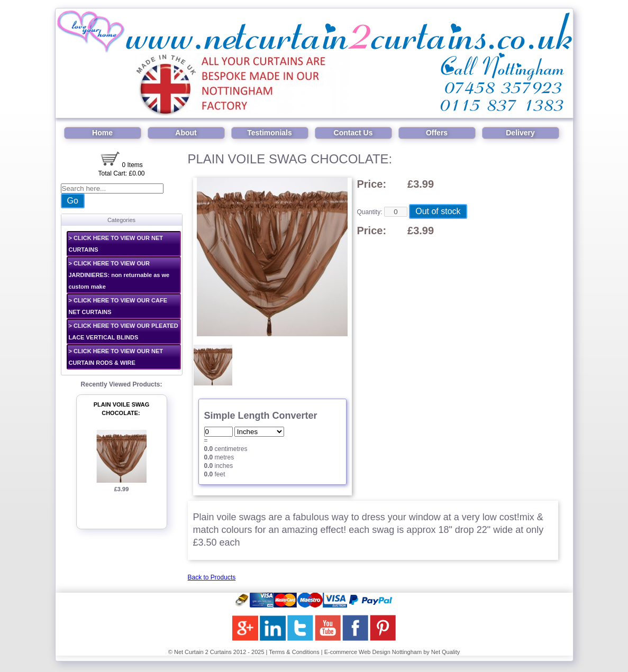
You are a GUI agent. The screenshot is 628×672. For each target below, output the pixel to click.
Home (102, 132)
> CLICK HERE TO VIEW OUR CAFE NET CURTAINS (118, 306)
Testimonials (269, 132)
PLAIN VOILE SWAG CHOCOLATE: (122, 409)
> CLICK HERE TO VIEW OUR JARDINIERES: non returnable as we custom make (119, 275)
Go (72, 200)
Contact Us (353, 132)
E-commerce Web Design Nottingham (373, 652)
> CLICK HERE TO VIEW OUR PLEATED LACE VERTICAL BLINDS (123, 331)
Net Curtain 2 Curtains (203, 652)
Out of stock (437, 211)
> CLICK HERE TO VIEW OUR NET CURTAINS (116, 244)
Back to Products (212, 577)
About (185, 132)
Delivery (520, 132)
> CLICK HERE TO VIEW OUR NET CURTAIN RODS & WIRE (116, 357)
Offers (437, 132)
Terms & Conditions (294, 652)
